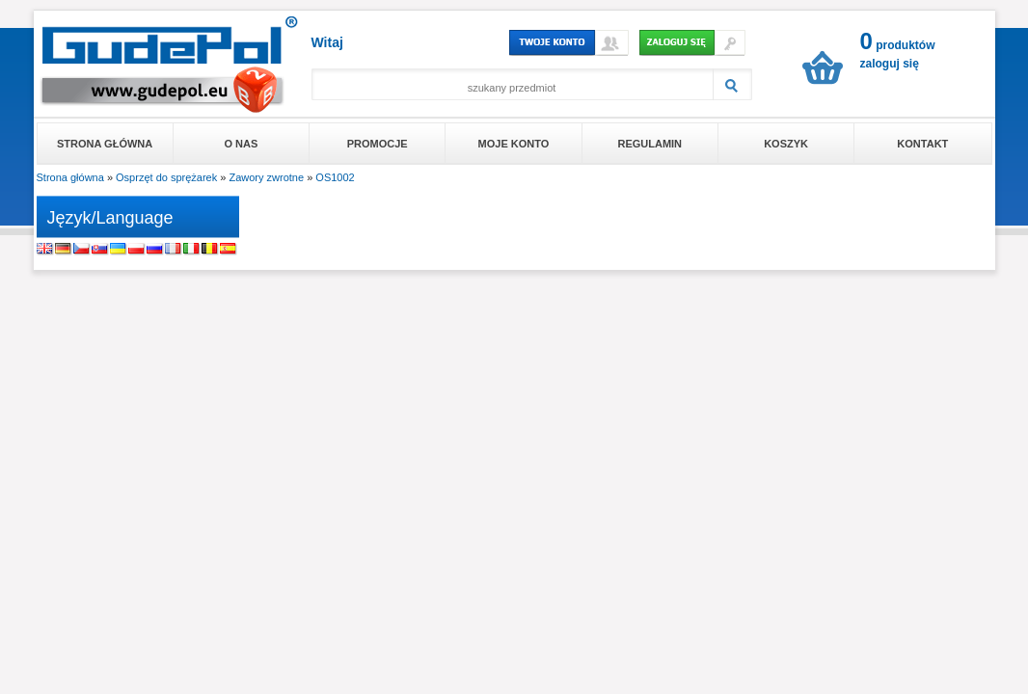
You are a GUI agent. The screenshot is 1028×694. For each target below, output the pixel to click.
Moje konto (514, 143)
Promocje (377, 143)
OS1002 (334, 177)
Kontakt (922, 143)
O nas (241, 143)
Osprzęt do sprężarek (166, 177)
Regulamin (649, 143)
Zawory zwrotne (266, 177)
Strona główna (104, 143)
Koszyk (786, 143)
